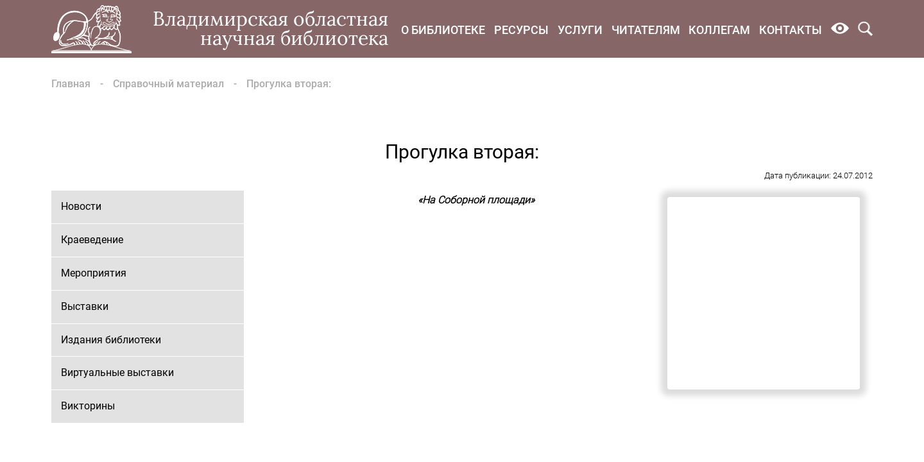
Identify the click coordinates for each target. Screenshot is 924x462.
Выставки (84, 306)
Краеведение (92, 240)
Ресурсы (521, 30)
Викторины (88, 406)
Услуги (580, 30)
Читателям (646, 30)
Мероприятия (93, 273)
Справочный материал (168, 84)
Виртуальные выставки (117, 372)
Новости (81, 206)
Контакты (790, 30)
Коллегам (719, 30)
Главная (70, 84)
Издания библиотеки (111, 340)
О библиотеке (443, 30)
